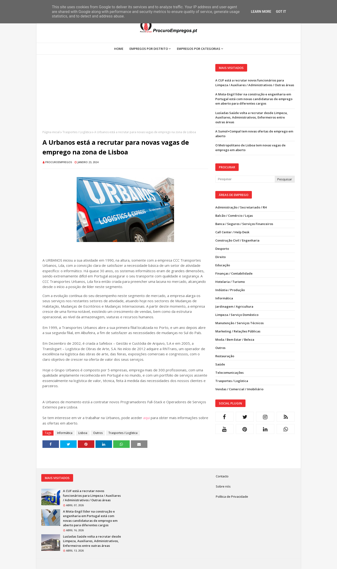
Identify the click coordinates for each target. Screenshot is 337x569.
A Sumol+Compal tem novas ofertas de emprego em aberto (254, 133)
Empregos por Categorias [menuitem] (198, 49)
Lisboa (82, 433)
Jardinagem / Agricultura (234, 306)
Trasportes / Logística (77, 132)
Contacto (222, 476)
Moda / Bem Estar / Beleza (234, 339)
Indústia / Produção (230, 290)
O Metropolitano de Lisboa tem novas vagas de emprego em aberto (250, 147)
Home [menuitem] (118, 49)
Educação (222, 265)
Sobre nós (223, 486)
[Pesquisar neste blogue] (245, 179)
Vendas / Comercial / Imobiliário (239, 389)
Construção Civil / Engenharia (237, 240)
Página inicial (51, 132)
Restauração (224, 356)
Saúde (220, 364)
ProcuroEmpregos (58, 162)
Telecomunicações (229, 372)
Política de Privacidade (232, 496)
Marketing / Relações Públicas (237, 331)
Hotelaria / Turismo (230, 282)
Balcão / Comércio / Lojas (234, 215)
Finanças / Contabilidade (234, 273)
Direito (220, 257)
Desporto (222, 248)
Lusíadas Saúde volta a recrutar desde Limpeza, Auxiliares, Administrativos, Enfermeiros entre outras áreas (251, 117)
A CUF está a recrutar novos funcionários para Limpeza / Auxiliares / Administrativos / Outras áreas (254, 82)
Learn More (261, 11)
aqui (146, 417)
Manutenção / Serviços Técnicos (239, 323)
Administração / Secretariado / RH (241, 207)
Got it (281, 11)
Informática (64, 433)
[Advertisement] (125, 97)
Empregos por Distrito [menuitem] (148, 49)
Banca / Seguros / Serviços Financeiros (244, 224)
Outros (98, 433)
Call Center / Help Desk (232, 232)
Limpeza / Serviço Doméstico (236, 315)
